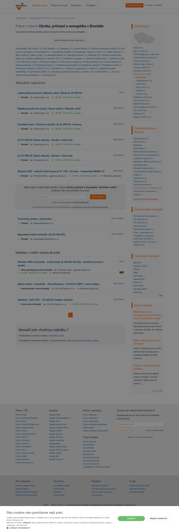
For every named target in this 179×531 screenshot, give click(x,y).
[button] (60, 528)
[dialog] (89, 518)
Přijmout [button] (131, 518)
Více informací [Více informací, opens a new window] (21, 525)
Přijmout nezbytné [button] (158, 518)
